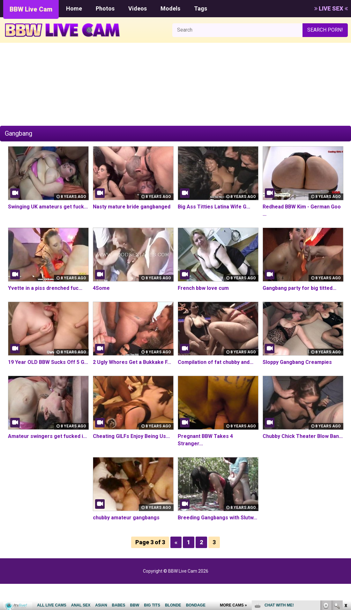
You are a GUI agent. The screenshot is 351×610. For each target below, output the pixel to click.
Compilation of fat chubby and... (215, 362)
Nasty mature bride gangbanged (131, 207)
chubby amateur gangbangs (126, 518)
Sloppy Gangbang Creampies (297, 362)
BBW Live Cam (31, 9)
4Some (101, 288)
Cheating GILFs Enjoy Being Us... (131, 436)
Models (170, 8)
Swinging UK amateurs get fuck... (48, 207)
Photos (105, 8)
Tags (200, 8)
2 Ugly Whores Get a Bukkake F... (132, 362)
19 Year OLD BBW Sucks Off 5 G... (47, 362)
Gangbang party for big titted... (299, 288)
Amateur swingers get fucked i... (47, 436)
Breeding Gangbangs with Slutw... (217, 518)
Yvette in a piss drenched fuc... (45, 288)
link (345, 510)
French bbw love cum (203, 288)
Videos (137, 8)
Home (74, 8)
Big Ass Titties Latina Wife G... (214, 207)
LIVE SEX (331, 8)
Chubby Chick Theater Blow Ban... (303, 436)
